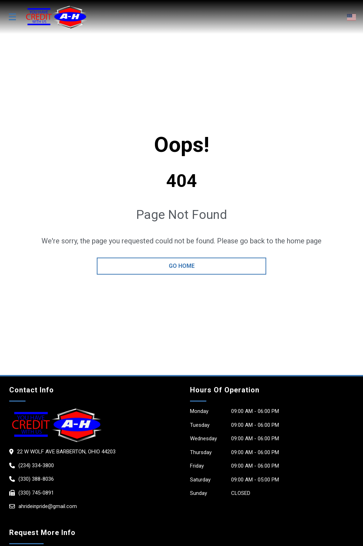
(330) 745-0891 (36, 493)
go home (182, 266)
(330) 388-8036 (36, 479)
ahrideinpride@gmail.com (47, 506)
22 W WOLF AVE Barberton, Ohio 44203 (66, 451)
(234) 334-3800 (36, 465)
